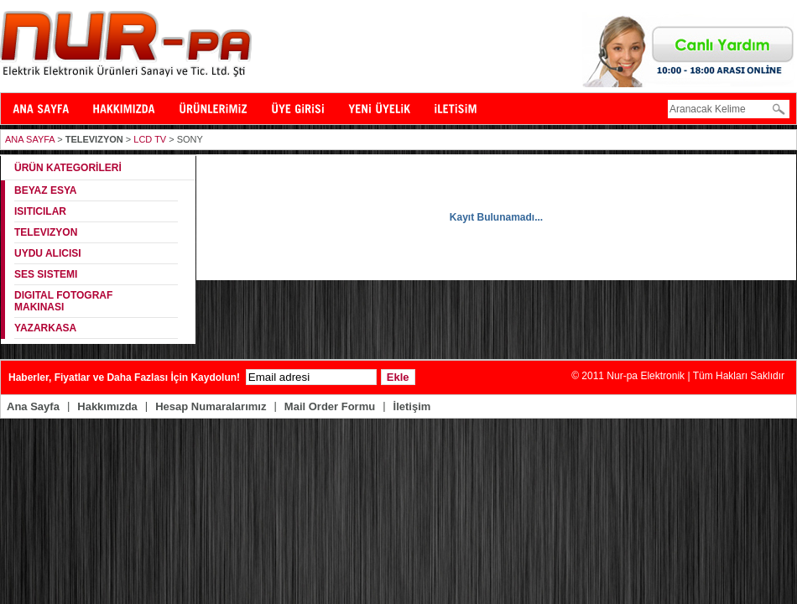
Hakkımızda (107, 406)
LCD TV (149, 139)
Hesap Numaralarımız (210, 406)
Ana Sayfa (33, 406)
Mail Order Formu (329, 406)
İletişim (412, 406)
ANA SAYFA (30, 139)
